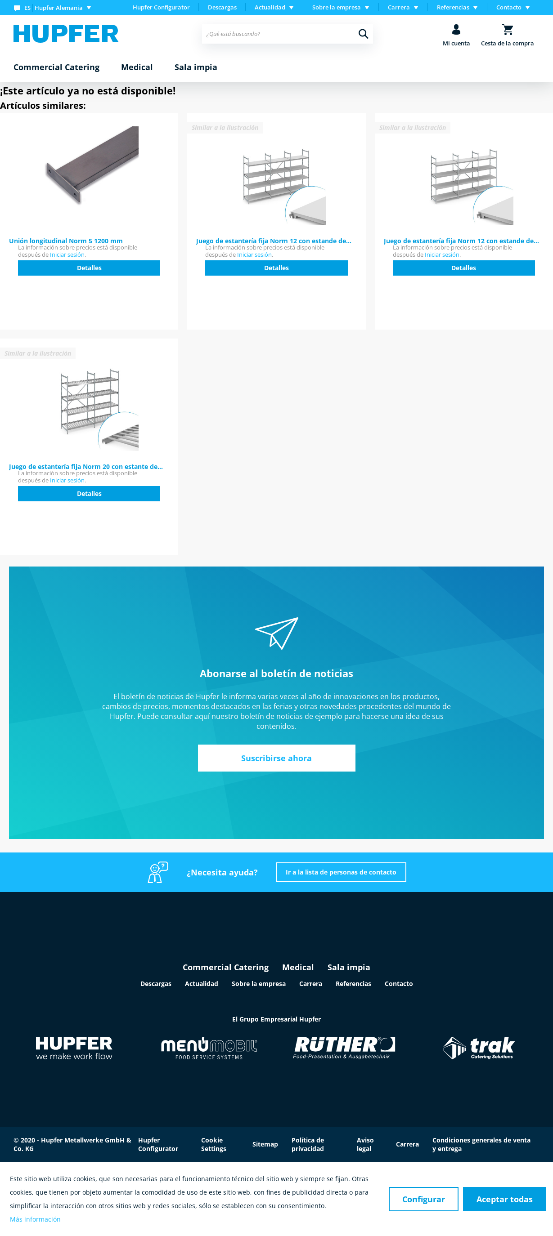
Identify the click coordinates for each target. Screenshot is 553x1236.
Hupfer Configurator (161, 7)
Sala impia (349, 967)
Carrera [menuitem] (399, 7)
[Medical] (137, 67)
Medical (298, 967)
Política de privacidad (308, 1144)
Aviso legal (365, 1144)
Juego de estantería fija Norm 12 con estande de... (273, 240)
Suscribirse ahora (276, 758)
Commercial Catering (226, 967)
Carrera (310, 983)
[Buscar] (363, 34)
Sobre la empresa (259, 983)
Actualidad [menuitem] (270, 7)
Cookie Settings (213, 1144)
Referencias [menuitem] (453, 7)
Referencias (353, 983)
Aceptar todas (505, 1199)
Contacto (399, 983)
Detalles (89, 267)
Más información (35, 1219)
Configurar (423, 1199)
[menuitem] (54, 7)
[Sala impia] (196, 67)
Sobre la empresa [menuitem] (336, 7)
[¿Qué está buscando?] (287, 34)
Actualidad (201, 983)
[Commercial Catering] (56, 67)
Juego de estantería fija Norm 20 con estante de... (86, 466)
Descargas (222, 7)
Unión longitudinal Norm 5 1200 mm (66, 240)
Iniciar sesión (67, 254)
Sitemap (265, 1144)
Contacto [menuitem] (509, 7)
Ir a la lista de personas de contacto (341, 872)
